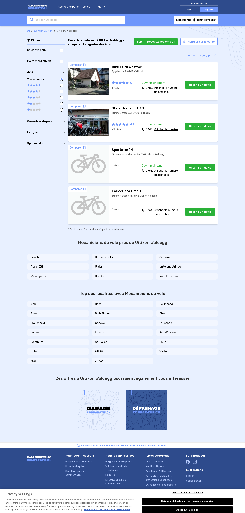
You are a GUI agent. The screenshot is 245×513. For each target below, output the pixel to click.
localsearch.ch (194, 480)
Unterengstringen (171, 266)
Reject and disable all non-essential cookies (187, 501)
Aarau (34, 304)
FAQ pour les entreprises (118, 461)
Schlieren (165, 257)
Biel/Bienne (102, 313)
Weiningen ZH (39, 276)
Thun (162, 342)
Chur (162, 313)
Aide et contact (154, 461)
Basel (98, 304)
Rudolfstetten (168, 276)
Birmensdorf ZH (105, 257)
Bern (34, 313)
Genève (100, 323)
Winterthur (166, 351)
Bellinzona (166, 304)
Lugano (35, 332)
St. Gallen (101, 342)
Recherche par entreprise (74, 6)
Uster (34, 351)
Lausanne (165, 323)
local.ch (190, 475)
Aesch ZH (37, 266)
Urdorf (99, 266)
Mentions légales (155, 466)
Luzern (99, 332)
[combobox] (79, 20)
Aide (100, 6)
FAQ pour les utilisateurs (78, 461)
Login (188, 9)
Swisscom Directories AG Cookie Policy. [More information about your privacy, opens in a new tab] (107, 509)
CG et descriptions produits (161, 484)
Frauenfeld (38, 323)
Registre (209, 9)
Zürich (35, 257)
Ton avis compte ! (124, 445)
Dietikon (100, 276)
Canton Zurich (43, 30)
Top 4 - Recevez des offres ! (156, 41)
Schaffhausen (168, 332)
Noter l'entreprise (75, 466)
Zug (33, 361)
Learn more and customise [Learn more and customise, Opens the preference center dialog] (187, 492)
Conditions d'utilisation (158, 471)
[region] (122, 501)
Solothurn (37, 342)
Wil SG (99, 351)
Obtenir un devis (200, 84)
